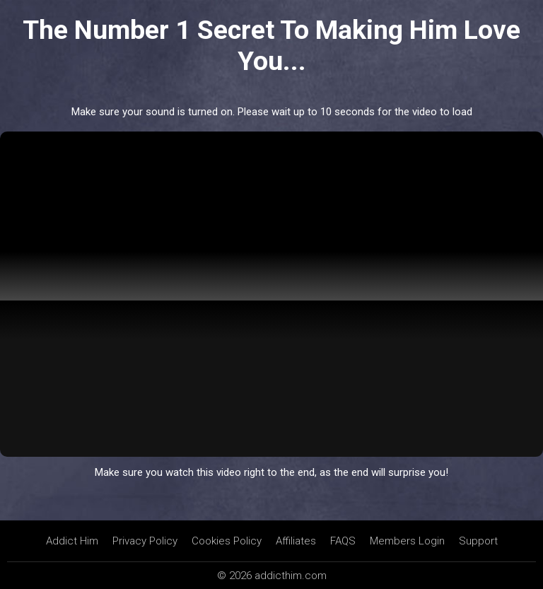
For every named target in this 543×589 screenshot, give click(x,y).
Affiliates (296, 541)
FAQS (343, 541)
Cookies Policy (227, 541)
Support (478, 541)
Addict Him (72, 541)
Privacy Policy (144, 541)
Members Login (407, 541)
